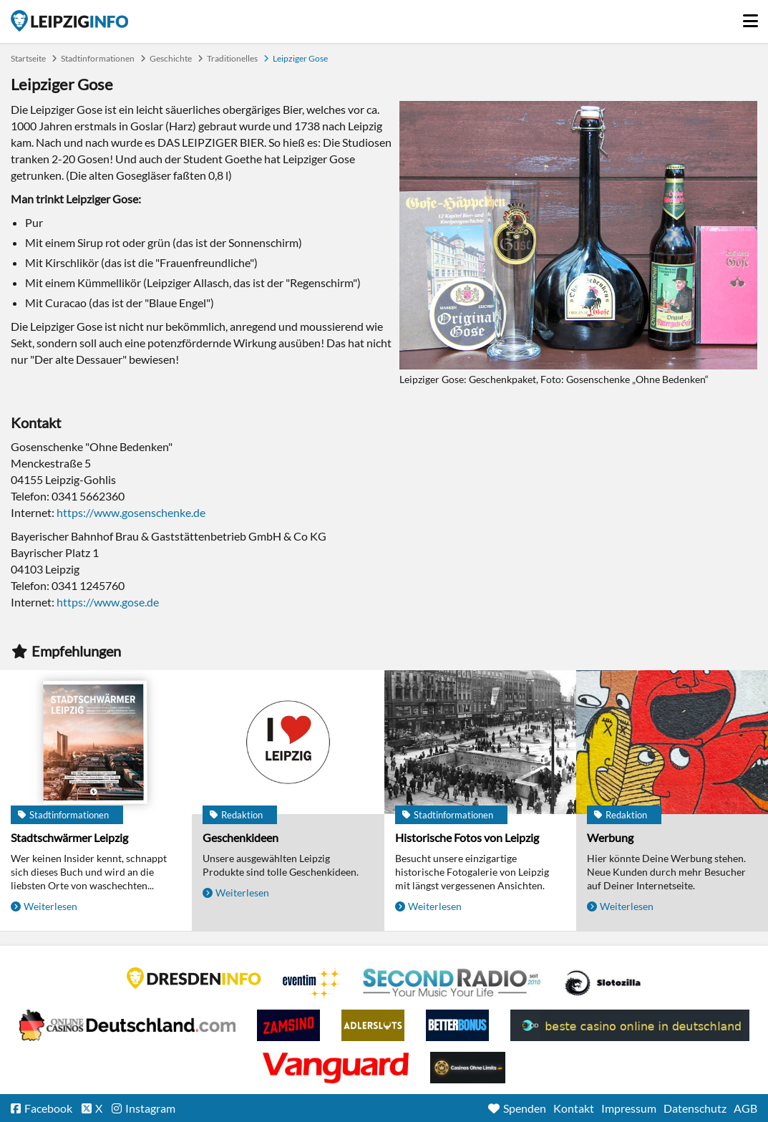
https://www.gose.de (108, 602)
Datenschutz (695, 1108)
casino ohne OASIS (336, 1067)
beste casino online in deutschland (629, 1025)
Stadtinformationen (98, 58)
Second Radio (452, 983)
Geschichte (171, 58)
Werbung (610, 837)
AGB (745, 1108)
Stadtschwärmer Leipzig (69, 837)
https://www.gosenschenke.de (131, 512)
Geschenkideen (240, 837)
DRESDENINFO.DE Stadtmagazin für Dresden (194, 978)
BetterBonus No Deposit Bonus (457, 1025)
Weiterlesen (50, 906)
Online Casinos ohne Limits (467, 1067)
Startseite (69, 21)
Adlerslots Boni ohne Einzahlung (372, 1025)
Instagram (150, 1108)
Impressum (628, 1108)
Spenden (524, 1108)
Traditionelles (232, 58)
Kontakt (573, 1108)
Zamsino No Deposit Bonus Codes (288, 1025)
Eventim (312, 983)
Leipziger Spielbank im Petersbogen (127, 1025)
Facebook (48, 1108)
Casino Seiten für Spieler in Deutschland (602, 983)
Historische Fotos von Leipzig (467, 837)
